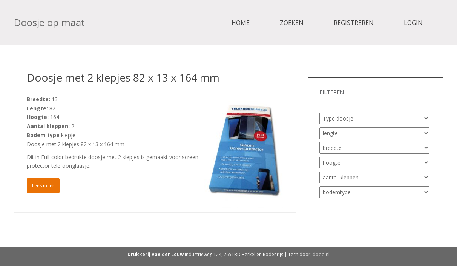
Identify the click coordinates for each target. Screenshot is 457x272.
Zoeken (292, 23)
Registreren (354, 23)
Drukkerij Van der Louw (155, 254)
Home (241, 23)
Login (413, 23)
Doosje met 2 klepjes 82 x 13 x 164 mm (123, 77)
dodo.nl (321, 254)
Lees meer (43, 185)
